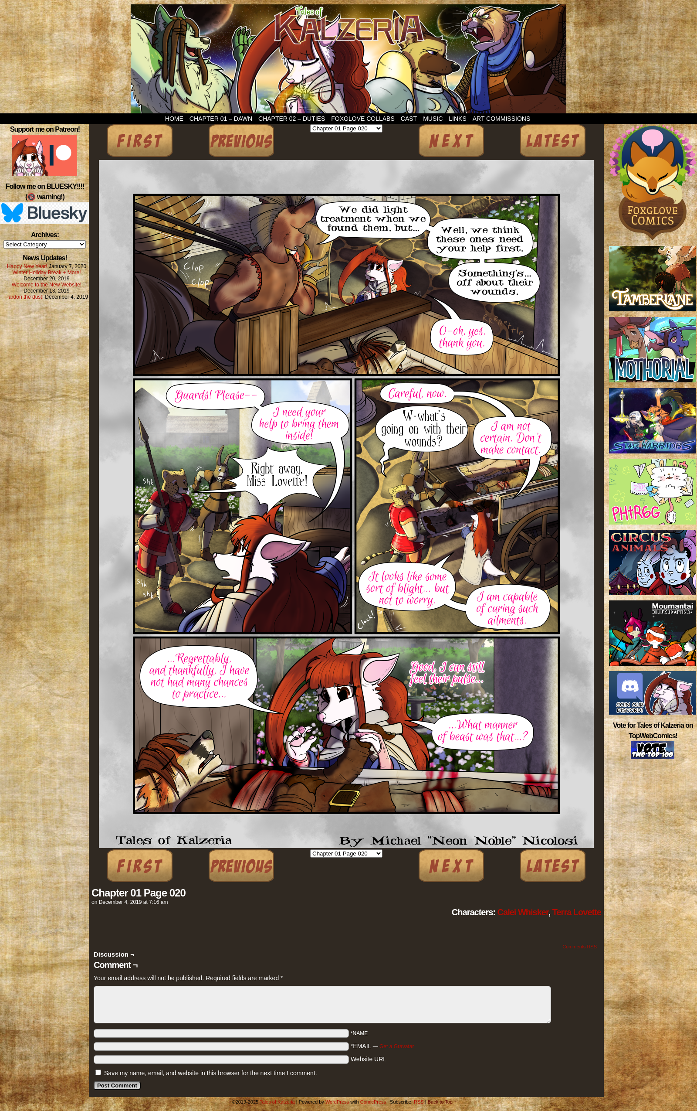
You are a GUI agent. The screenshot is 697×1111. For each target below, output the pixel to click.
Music (433, 118)
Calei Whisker (522, 912)
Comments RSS (579, 946)
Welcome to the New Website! (46, 285)
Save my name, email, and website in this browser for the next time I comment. (210, 1073)
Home (174, 118)
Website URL (368, 1059)
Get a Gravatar (396, 1046)
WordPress (337, 1101)
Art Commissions (502, 118)
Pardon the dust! (24, 297)
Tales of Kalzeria (348, 58)
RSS (419, 1101)
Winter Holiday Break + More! (46, 272)
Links (457, 118)
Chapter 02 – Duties (291, 118)
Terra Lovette (576, 912)
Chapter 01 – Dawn (220, 118)
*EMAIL (382, 1046)
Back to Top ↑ (442, 1101)
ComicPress (373, 1101)
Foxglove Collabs (363, 118)
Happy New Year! (27, 266)
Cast (409, 118)
